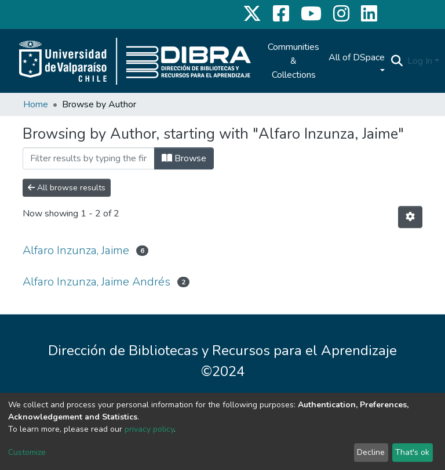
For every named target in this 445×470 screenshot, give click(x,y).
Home (35, 104)
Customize (27, 452)
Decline (371, 452)
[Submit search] (396, 61)
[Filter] (89, 158)
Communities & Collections (293, 61)
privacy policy (149, 429)
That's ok (412, 452)
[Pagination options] (410, 217)
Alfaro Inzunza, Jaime (76, 250)
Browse (184, 158)
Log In (419, 61)
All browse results (66, 187)
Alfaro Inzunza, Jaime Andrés (96, 282)
